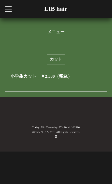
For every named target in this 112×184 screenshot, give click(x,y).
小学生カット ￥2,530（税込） (41, 76)
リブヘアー (48, 131)
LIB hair (55, 8)
